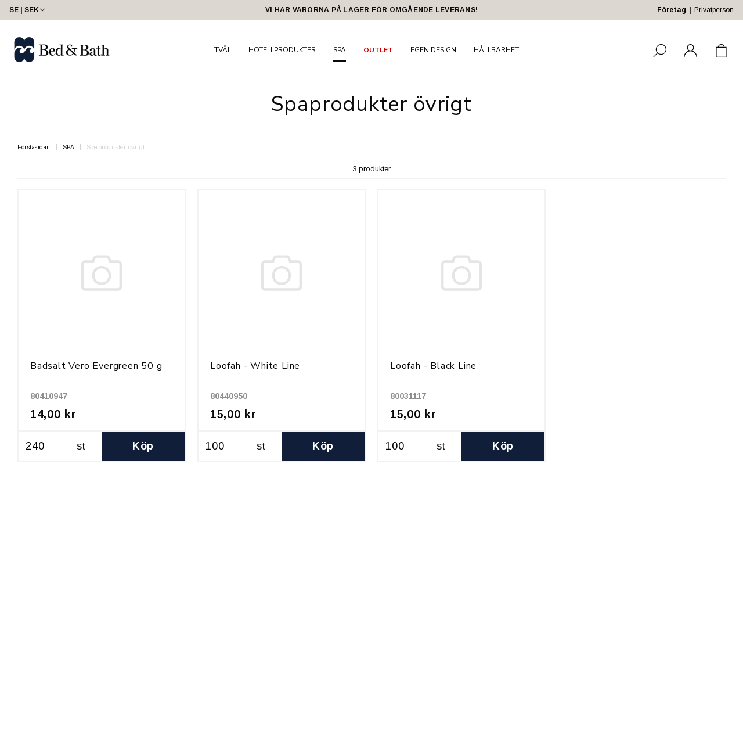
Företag (671, 10)
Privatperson (714, 10)
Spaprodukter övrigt (115, 147)
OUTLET (378, 50)
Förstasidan (34, 147)
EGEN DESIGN (433, 50)
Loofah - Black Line (433, 365)
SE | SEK (28, 10)
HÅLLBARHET (496, 50)
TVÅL (222, 50)
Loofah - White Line (255, 365)
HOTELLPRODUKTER (282, 50)
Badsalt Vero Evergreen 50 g (96, 365)
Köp (142, 446)
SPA (339, 50)
